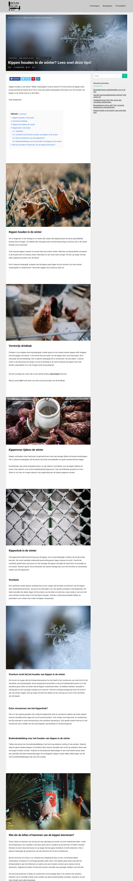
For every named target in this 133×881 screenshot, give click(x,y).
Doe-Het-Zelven (17, 17)
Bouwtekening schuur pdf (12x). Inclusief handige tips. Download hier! (108, 106)
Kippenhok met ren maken (43, 58)
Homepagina (94, 6)
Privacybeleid (120, 6)
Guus (9, 67)
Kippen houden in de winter (26, 58)
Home (10, 17)
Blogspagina (107, 6)
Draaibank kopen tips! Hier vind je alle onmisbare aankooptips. (107, 101)
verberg (22, 114)
